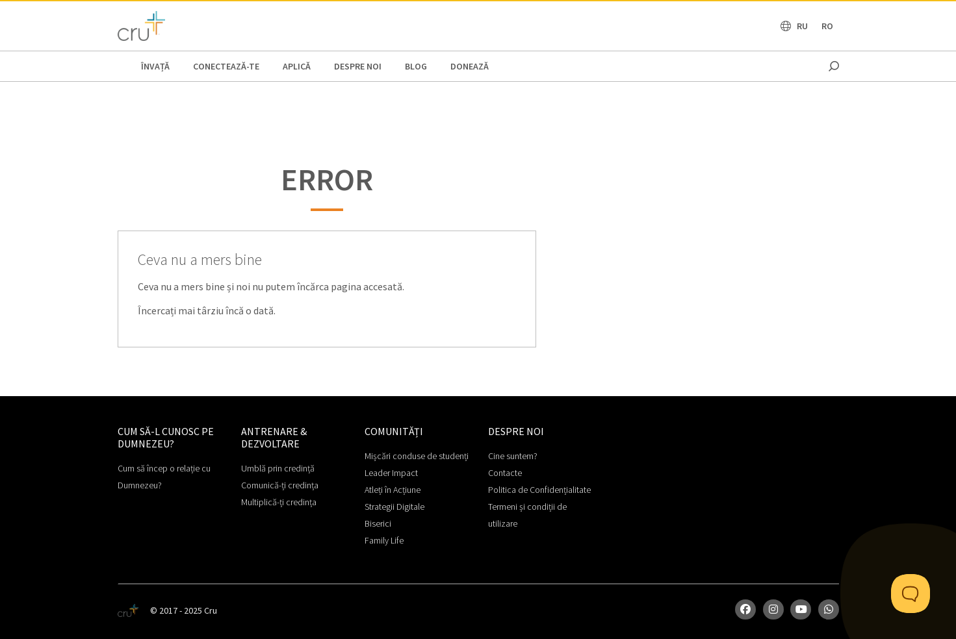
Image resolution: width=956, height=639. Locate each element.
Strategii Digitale (394, 506)
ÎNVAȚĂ (155, 66)
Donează (469, 66)
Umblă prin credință (278, 468)
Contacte (505, 473)
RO (827, 26)
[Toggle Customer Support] (910, 593)
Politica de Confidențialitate (539, 489)
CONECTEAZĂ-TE (226, 66)
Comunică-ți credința (279, 485)
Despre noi (357, 66)
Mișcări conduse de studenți (417, 456)
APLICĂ (297, 66)
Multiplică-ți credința (279, 502)
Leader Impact (391, 473)
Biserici (378, 523)
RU (802, 26)
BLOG (416, 66)
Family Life (384, 540)
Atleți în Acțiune (392, 489)
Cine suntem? (512, 456)
